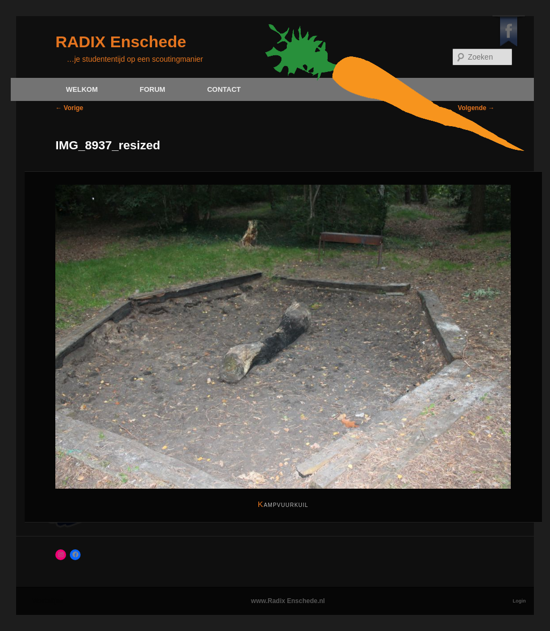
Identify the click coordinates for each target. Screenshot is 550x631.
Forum (152, 89)
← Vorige (69, 108)
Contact (224, 89)
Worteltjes (47, 601)
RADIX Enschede (120, 41)
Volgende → (476, 108)
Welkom (82, 89)
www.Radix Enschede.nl (288, 601)
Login (519, 601)
